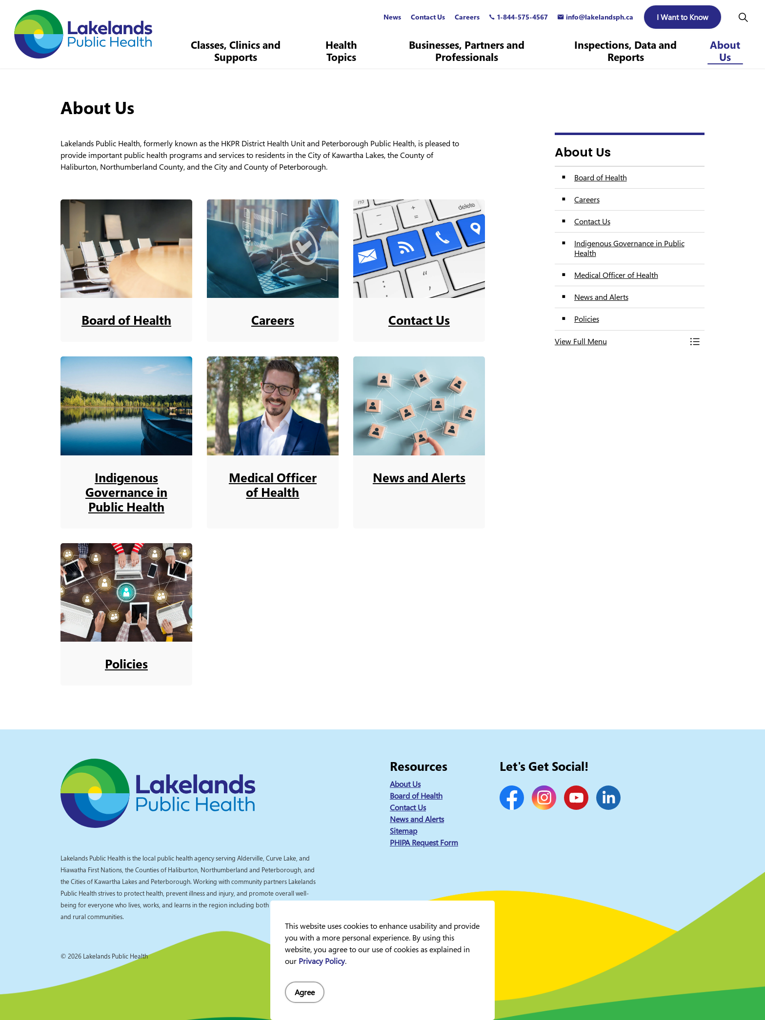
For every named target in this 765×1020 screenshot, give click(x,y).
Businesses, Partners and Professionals (466, 51)
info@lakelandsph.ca (595, 16)
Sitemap (403, 830)
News (392, 16)
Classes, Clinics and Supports (236, 51)
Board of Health (416, 795)
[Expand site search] (743, 17)
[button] (620, 341)
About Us (725, 51)
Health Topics (341, 51)
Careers (467, 16)
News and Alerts (417, 819)
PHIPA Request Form (424, 842)
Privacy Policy (322, 961)
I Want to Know (682, 17)
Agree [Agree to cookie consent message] (304, 992)
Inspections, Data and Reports (625, 51)
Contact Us (428, 16)
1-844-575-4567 (518, 16)
